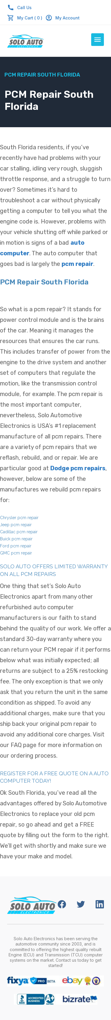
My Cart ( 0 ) (29, 17)
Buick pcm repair (16, 539)
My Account (62, 17)
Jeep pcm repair (16, 524)
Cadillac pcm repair (19, 531)
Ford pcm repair (15, 546)
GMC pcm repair (16, 553)
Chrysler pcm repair (19, 517)
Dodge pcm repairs (77, 468)
